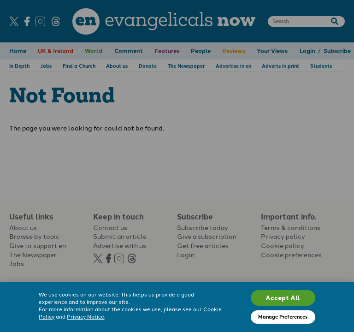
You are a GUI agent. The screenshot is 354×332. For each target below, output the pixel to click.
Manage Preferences (282, 316)
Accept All (283, 297)
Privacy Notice (85, 316)
